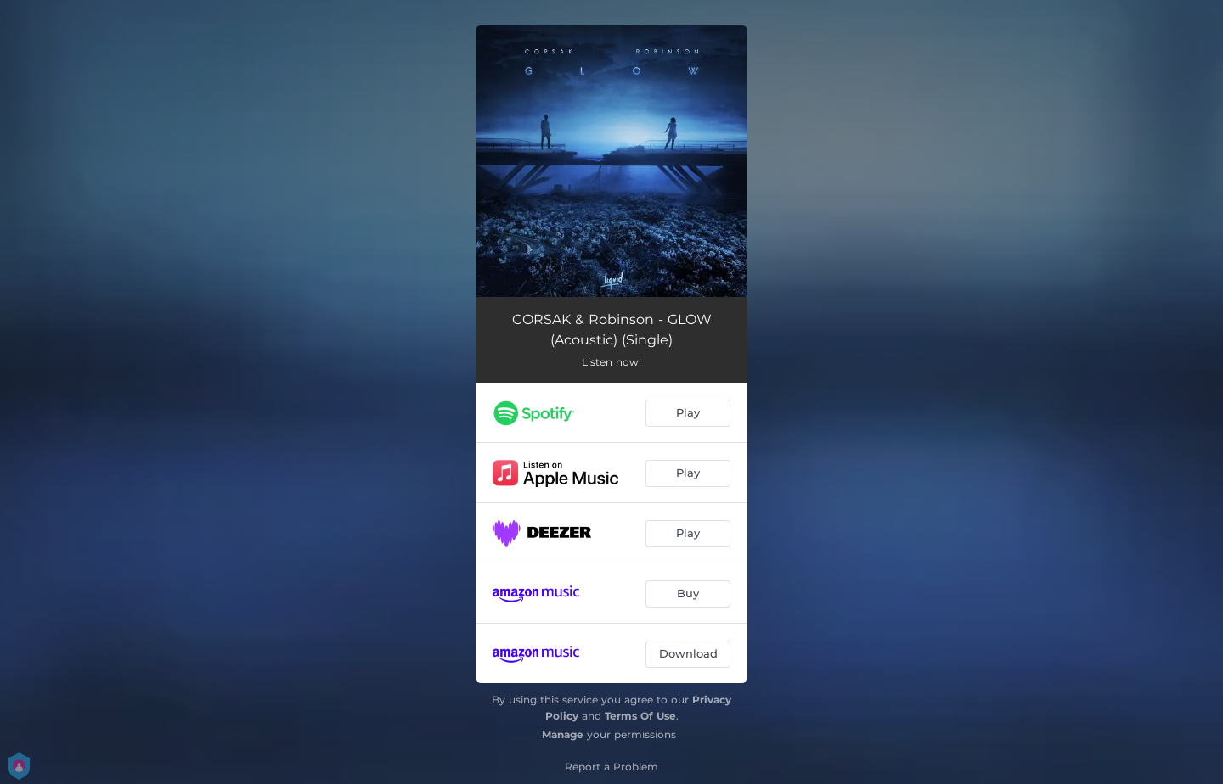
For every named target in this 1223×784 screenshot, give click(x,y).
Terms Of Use (640, 715)
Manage (562, 734)
